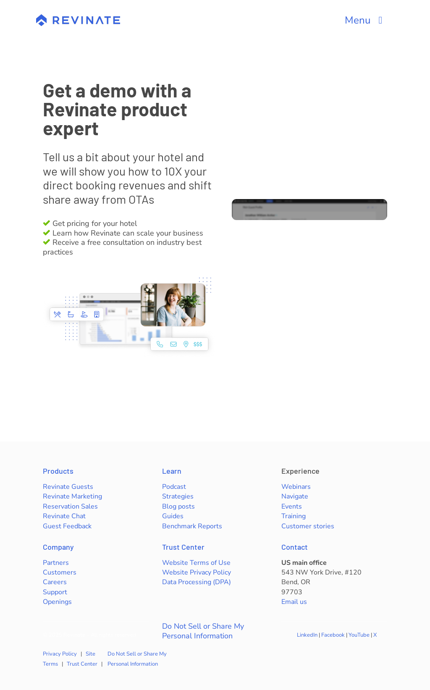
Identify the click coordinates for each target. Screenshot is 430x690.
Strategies (178, 496)
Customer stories (307, 526)
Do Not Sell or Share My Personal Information (203, 631)
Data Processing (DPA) (196, 582)
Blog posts (178, 506)
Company (58, 546)
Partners (56, 562)
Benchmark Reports (192, 526)
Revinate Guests (68, 486)
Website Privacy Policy (196, 572)
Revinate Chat (64, 516)
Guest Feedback (67, 526)
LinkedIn (307, 635)
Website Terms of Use (196, 562)
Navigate (294, 496)
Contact (294, 546)
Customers (59, 572)
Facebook (333, 635)
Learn (171, 470)
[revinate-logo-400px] (78, 18)
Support (55, 592)
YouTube (359, 635)
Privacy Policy (60, 654)
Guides (173, 516)
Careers (55, 582)
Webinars (296, 486)
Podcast (174, 486)
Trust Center (183, 546)
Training (293, 516)
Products (58, 470)
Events (291, 506)
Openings (57, 601)
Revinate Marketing (72, 496)
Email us (294, 601)
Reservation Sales (70, 506)
